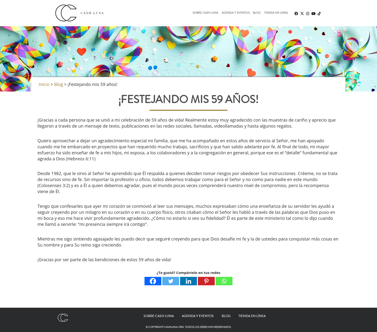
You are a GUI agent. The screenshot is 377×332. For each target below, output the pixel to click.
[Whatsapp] (224, 281)
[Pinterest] (206, 281)
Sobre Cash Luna (205, 13)
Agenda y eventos (236, 13)
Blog (257, 13)
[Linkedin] (188, 281)
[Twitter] (170, 281)
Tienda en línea (276, 13)
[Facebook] (153, 281)
